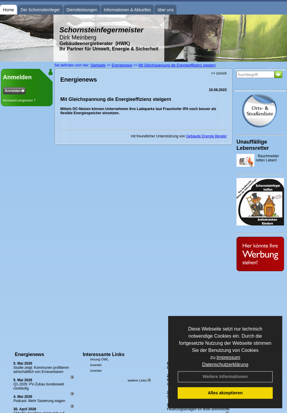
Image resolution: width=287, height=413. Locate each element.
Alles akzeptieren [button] (225, 392)
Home (8, 9)
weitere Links (138, 380)
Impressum (228, 357)
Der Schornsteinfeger (40, 9)
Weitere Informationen (225, 376)
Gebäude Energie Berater (206, 136)
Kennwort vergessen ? (19, 100)
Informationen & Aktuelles (127, 9)
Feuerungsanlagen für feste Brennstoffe (198, 409)
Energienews (29, 354)
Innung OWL (99, 359)
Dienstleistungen (82, 9)
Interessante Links (103, 354)
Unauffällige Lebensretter (252, 145)
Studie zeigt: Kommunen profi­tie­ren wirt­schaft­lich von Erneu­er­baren (41, 370)
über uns (165, 9)
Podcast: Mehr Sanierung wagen (39, 401)
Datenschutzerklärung (225, 364)
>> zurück (219, 73)
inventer (96, 365)
